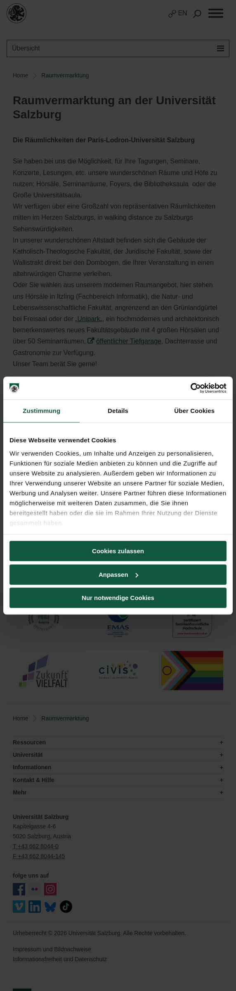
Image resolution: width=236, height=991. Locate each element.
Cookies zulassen (118, 550)
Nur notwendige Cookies (118, 597)
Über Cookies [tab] (194, 410)
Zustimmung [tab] (41, 410)
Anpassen (118, 574)
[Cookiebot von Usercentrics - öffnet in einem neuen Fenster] (190, 388)
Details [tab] (118, 410)
